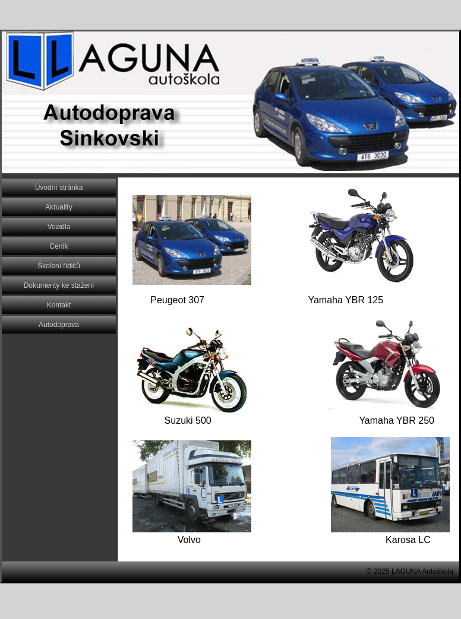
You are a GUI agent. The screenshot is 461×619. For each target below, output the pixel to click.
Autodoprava (59, 324)
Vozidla (59, 227)
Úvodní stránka (59, 187)
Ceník (58, 246)
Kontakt (59, 305)
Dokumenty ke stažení (59, 285)
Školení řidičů (58, 266)
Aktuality (58, 207)
